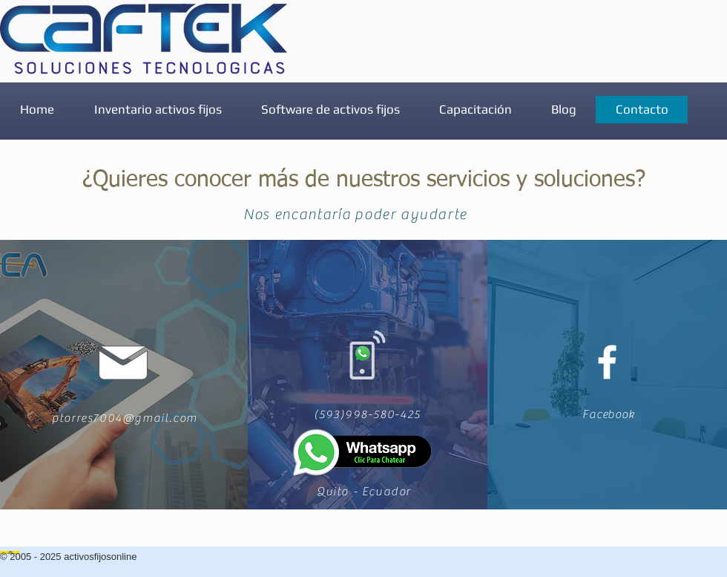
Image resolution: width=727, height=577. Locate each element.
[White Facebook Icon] (607, 362)
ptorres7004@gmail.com (124, 418)
